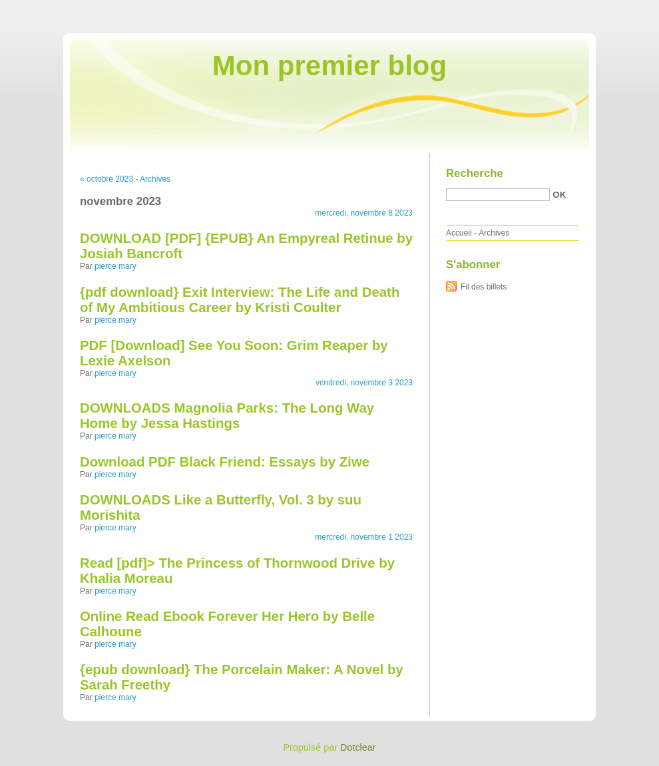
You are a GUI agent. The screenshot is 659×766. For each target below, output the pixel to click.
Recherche (474, 173)
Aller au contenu (496, 9)
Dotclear (358, 747)
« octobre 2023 (106, 179)
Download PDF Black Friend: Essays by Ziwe (224, 462)
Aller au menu (554, 9)
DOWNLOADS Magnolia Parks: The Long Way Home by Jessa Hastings (227, 416)
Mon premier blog (329, 65)
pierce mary (115, 266)
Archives (155, 179)
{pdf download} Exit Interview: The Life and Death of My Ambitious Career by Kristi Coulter (239, 300)
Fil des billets (484, 286)
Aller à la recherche (620, 9)
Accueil (459, 233)
